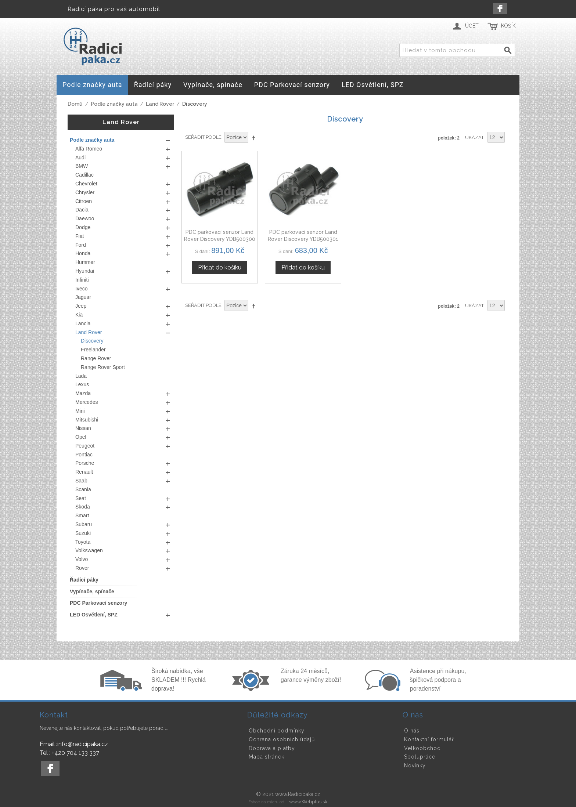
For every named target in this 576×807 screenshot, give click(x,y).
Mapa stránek (266, 757)
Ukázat (474, 137)
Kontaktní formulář (429, 739)
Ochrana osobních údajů (282, 739)
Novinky (415, 765)
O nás (412, 731)
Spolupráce (419, 757)
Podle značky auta (114, 104)
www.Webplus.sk (308, 801)
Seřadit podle (203, 137)
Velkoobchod (422, 748)
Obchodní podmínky (277, 731)
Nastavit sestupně (254, 137)
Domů (75, 104)
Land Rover (160, 104)
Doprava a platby (272, 748)
